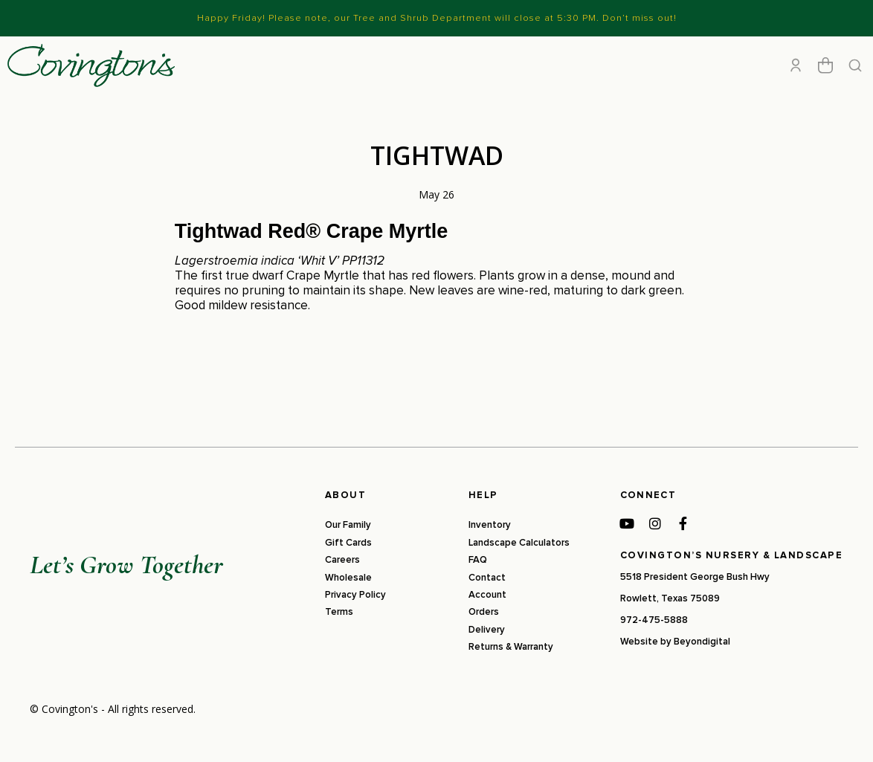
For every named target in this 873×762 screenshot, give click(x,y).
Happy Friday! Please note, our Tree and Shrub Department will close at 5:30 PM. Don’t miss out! (437, 18)
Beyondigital (702, 671)
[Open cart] (825, 80)
